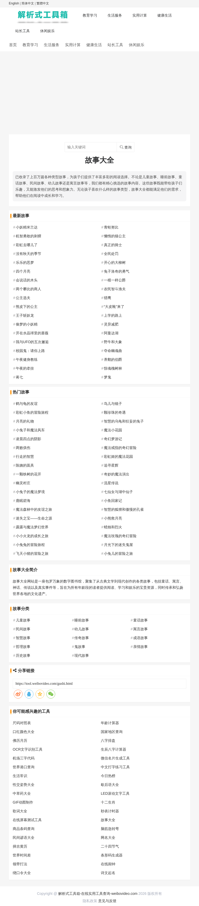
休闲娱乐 (47, 31)
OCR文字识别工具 (27, 749)
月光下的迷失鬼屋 (118, 545)
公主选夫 (23, 298)
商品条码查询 (23, 829)
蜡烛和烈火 (113, 527)
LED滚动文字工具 (115, 793)
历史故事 (23, 655)
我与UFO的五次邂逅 (32, 342)
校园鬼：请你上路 (30, 351)
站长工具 (22, 31)
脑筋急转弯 (110, 829)
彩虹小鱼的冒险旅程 (32, 412)
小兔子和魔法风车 (30, 430)
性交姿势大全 (23, 785)
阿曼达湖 (111, 333)
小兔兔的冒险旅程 (30, 545)
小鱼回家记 (113, 501)
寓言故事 (140, 629)
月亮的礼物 (25, 421)
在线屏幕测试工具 (27, 820)
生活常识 (20, 776)
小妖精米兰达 (27, 227)
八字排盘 (108, 740)
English (14, 3)
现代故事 (81, 655)
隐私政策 (90, 901)
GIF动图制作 (23, 802)
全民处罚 (111, 254)
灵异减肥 (111, 324)
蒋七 (19, 377)
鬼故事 (79, 647)
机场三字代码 (23, 758)
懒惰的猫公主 (115, 236)
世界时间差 (22, 855)
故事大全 (108, 820)
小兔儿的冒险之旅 (118, 553)
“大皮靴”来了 (114, 307)
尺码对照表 (22, 723)
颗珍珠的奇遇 (115, 412)
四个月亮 (23, 271)
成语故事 (140, 638)
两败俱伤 (23, 448)
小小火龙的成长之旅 (32, 536)
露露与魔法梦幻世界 (32, 527)
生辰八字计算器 (113, 749)
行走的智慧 (25, 456)
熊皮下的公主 (27, 307)
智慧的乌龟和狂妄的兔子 (124, 421)
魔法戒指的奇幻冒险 (120, 448)
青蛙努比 (111, 227)
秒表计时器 (110, 811)
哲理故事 (23, 647)
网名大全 (108, 837)
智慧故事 (23, 638)
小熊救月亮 (113, 518)
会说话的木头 (27, 280)
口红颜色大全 (23, 732)
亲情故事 (140, 647)
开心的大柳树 (115, 262)
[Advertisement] (99, 90)
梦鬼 (107, 377)
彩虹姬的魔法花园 (118, 456)
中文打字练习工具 (115, 767)
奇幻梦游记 (113, 439)
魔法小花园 (113, 430)
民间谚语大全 (23, 837)
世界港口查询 (23, 767)
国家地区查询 (112, 732)
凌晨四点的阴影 (28, 439)
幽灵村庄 (23, 483)
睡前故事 (81, 620)
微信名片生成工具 (115, 758)
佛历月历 (20, 740)
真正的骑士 (113, 245)
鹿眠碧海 (23, 501)
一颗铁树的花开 (28, 474)
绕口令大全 (22, 873)
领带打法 (20, 864)
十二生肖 (108, 802)
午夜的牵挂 (25, 368)
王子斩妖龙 (25, 315)
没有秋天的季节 (28, 254)
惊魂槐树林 (113, 368)
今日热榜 (108, 776)
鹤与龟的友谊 (27, 404)
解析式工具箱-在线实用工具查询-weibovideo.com (98, 893)
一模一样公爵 (115, 280)
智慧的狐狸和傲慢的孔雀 (124, 509)
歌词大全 (20, 811)
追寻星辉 (111, 465)
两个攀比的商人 (28, 289)
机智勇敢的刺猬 (28, 236)
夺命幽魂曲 (113, 351)
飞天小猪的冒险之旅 (32, 553)
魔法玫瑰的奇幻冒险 (120, 536)
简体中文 (28, 3)
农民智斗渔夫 (115, 289)
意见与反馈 (107, 901)
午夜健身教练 (27, 359)
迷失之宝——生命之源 (34, 518)
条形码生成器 (112, 855)
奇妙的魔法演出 (116, 474)
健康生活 (164, 15)
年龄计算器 (110, 723)
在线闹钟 (108, 864)
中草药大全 (22, 793)
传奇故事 (81, 638)
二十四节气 (110, 846)
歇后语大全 (110, 785)
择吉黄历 (20, 846)
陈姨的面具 (25, 465)
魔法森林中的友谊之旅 (34, 509)
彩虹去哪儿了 (27, 245)
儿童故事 (23, 620)
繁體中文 (43, 3)
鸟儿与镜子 (113, 404)
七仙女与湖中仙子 (118, 492)
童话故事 (140, 620)
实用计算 (139, 15)
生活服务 (115, 15)
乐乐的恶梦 (25, 262)
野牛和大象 (113, 342)
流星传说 (111, 483)
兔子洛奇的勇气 (116, 271)
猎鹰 (107, 298)
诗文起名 (108, 873)
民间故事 (23, 629)
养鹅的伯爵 (113, 359)
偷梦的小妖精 (27, 324)
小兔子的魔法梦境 (30, 492)
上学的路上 (113, 315)
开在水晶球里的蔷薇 (32, 333)
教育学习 (90, 15)
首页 (13, 45)
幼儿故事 (81, 629)
